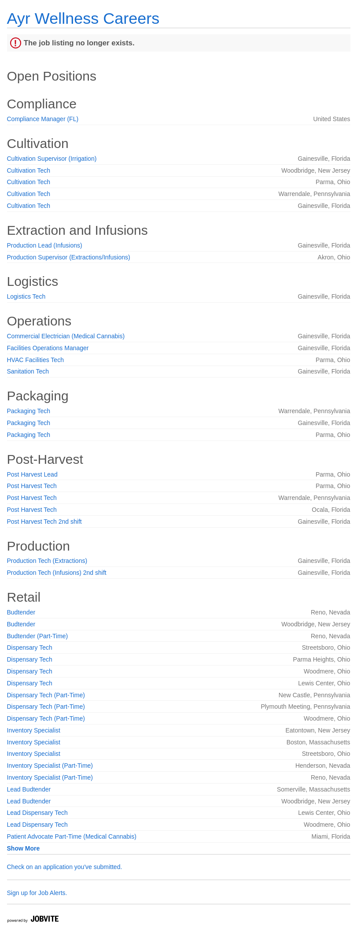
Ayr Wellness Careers (83, 18)
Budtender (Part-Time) (37, 636)
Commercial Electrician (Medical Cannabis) (66, 336)
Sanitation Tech (28, 371)
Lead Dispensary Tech (37, 812)
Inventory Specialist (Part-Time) (50, 765)
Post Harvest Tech (32, 485)
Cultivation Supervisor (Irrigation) (52, 158)
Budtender (21, 612)
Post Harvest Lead (32, 474)
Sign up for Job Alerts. (37, 892)
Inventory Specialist (33, 730)
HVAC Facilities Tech (35, 359)
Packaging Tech (29, 410)
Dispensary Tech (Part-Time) (46, 695)
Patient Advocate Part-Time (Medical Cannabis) (71, 836)
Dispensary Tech (29, 647)
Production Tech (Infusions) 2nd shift (57, 572)
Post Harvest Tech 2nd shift (44, 521)
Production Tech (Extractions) (47, 560)
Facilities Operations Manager (48, 347)
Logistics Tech (26, 296)
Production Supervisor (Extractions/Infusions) (68, 257)
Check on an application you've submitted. (64, 866)
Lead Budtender (29, 789)
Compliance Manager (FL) (43, 118)
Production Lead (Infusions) (44, 245)
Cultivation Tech (29, 170)
